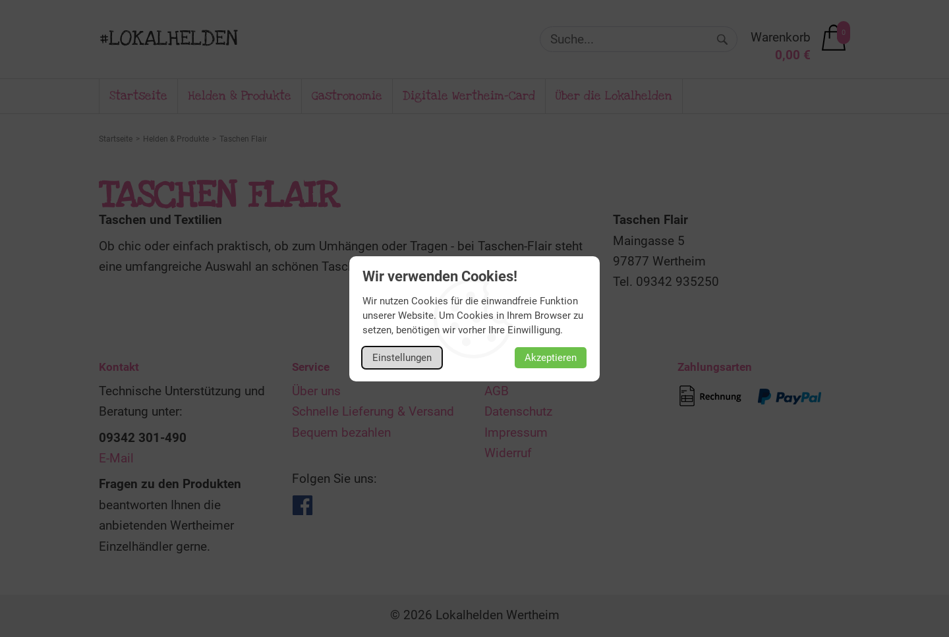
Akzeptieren (551, 358)
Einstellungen (402, 358)
